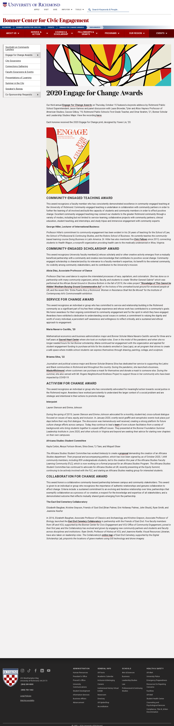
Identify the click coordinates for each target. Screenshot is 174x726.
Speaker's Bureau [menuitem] (14, 85)
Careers (101, 681)
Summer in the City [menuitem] (14, 80)
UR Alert (150, 669)
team (117, 421)
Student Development (81, 687)
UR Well (150, 691)
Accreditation (103, 703)
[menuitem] (79, 5)
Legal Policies (28, 690)
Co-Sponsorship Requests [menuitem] (18, 91)
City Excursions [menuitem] (13, 57)
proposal (123, 450)
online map (107, 531)
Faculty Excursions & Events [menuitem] (19, 68)
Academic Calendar (105, 673)
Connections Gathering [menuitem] (16, 63)
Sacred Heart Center (69, 336)
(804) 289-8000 (29, 681)
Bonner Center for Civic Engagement (57, 16)
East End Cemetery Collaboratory (84, 518)
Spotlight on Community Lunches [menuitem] (17, 44)
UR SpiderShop (103, 699)
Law (123, 681)
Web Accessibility (30, 693)
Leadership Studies (129, 677)
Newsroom (102, 691)
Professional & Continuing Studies (132, 686)
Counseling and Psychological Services (156, 700)
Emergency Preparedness (157, 677)
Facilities (150, 687)
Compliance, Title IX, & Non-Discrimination (157, 707)
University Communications (80, 682)
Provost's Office (79, 677)
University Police (153, 673)
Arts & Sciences (128, 669)
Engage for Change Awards (77, 101)
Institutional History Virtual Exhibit (108, 686)
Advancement (78, 699)
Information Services (81, 691)
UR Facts (101, 669)
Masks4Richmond (55, 367)
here (99, 112)
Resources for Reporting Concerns (156, 682)
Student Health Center (155, 695)
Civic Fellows (140, 236)
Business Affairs (79, 695)
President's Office (80, 673)
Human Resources (80, 669)
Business (126, 673)
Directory (101, 695)
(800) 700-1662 (29, 685)
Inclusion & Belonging (106, 677)
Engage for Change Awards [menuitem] (18, 51)
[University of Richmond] (24, 4)
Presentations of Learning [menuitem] (18, 74)
